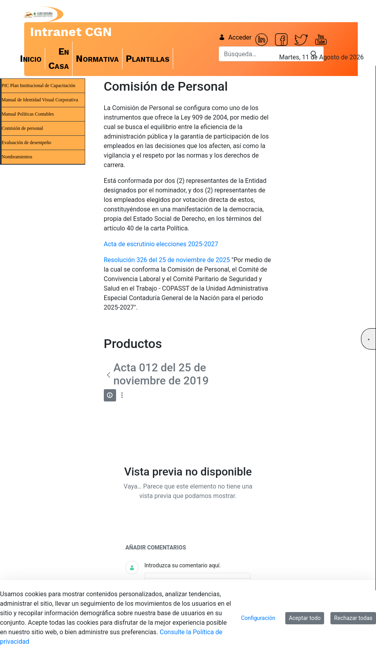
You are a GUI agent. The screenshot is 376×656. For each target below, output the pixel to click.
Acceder (235, 37)
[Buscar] (261, 53)
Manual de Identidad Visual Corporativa (40, 100)
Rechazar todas (353, 618)
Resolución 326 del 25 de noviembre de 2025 (167, 260)
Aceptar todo (305, 618)
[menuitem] (31, 58)
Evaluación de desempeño (26, 142)
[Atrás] (109, 374)
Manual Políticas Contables (28, 114)
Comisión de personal (22, 128)
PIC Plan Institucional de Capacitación (38, 85)
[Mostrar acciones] (122, 395)
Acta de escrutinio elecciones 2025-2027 (161, 244)
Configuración (258, 618)
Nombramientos (17, 157)
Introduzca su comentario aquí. (183, 565)
